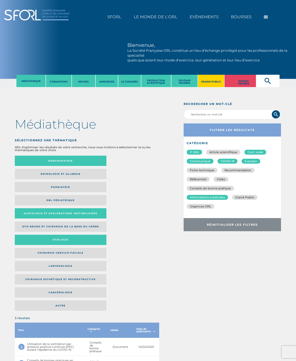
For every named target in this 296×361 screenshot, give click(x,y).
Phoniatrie (103, 160)
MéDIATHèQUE (31, 81)
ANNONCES (106, 81)
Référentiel (198, 179)
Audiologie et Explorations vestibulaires (30, 177)
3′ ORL (194, 152)
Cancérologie (104, 194)
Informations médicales (207, 197)
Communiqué (200, 161)
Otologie (104, 177)
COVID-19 (227, 161)
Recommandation (238, 170)
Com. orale (255, 152)
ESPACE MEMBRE (243, 82)
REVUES (83, 81)
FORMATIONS (59, 81)
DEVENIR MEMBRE (184, 81)
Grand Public (244, 197)
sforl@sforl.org (74, 336)
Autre (140, 194)
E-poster (251, 161)
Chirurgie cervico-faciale (134, 177)
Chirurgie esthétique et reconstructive (67, 194)
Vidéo (221, 179)
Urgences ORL (200, 206)
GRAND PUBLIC (211, 81)
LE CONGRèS (129, 81)
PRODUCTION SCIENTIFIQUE (156, 81)
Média (117, 220)
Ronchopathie (31, 160)
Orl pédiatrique (136, 161)
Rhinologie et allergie (66, 161)
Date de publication (145, 220)
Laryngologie (31, 194)
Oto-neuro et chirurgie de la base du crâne (65, 177)
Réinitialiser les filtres (232, 224)
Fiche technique (202, 170)
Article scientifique (223, 152)
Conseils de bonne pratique (210, 188)
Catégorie (94, 220)
